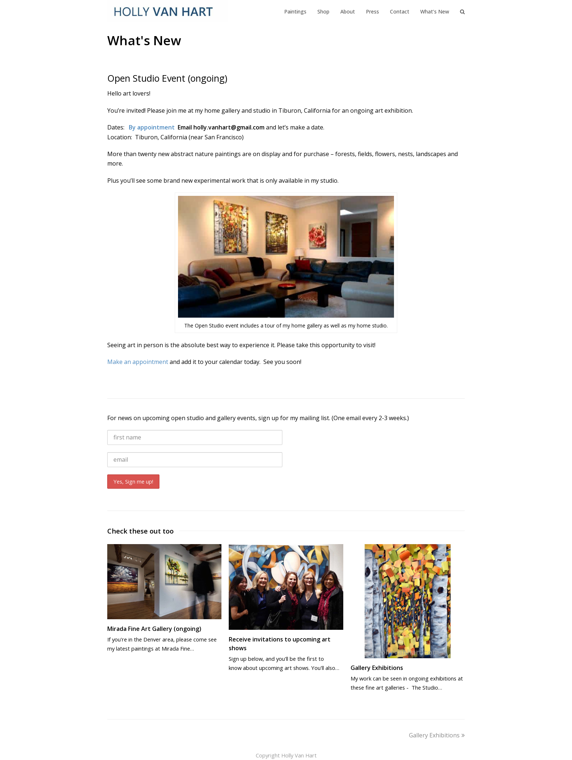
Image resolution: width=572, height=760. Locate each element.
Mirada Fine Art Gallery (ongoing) (154, 629)
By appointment (152, 127)
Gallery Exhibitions (377, 668)
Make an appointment (137, 362)
